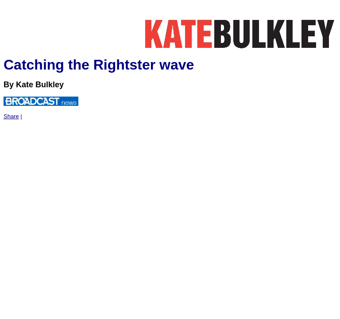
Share (11, 116)
